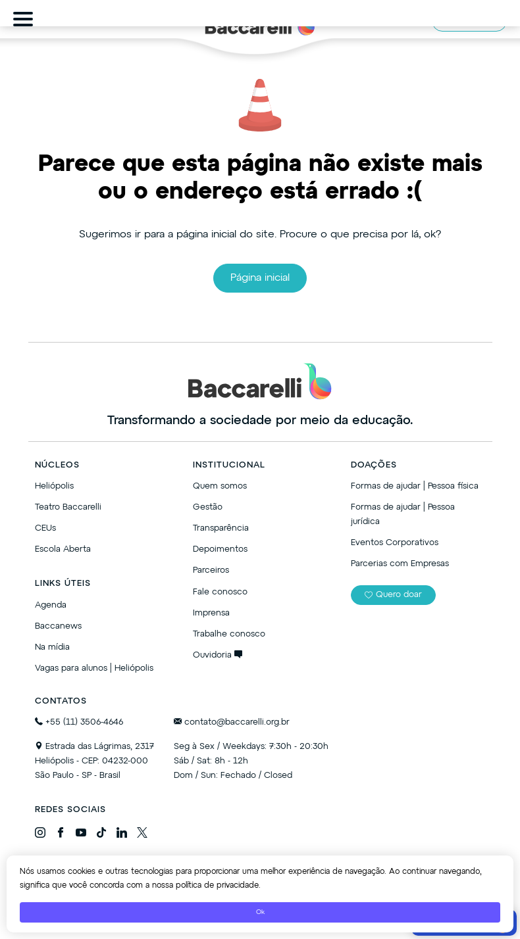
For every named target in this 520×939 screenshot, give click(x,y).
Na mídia (52, 647)
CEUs (45, 528)
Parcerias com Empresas (400, 564)
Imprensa (211, 613)
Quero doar (393, 594)
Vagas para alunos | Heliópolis (94, 668)
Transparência (221, 528)
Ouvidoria (217, 655)
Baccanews (58, 626)
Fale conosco (220, 592)
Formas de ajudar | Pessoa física (415, 486)
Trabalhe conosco (229, 634)
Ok (260, 912)
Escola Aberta (63, 549)
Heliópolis (54, 486)
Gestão (207, 507)
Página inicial (260, 278)
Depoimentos (220, 549)
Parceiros (211, 570)
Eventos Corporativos (394, 543)
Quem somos (220, 486)
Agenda (50, 605)
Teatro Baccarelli (68, 507)
